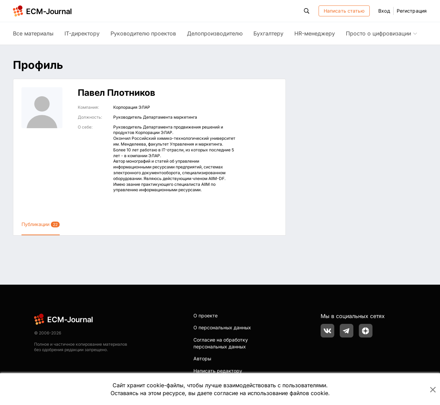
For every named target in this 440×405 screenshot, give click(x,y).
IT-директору (82, 33)
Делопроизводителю (215, 33)
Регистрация (412, 11)
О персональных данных (222, 327)
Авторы (202, 358)
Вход (384, 11)
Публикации (40, 224)
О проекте (205, 315)
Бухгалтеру (268, 33)
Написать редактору (217, 371)
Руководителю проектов (143, 33)
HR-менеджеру (314, 33)
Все (33, 33)
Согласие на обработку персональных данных (220, 343)
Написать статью (344, 11)
